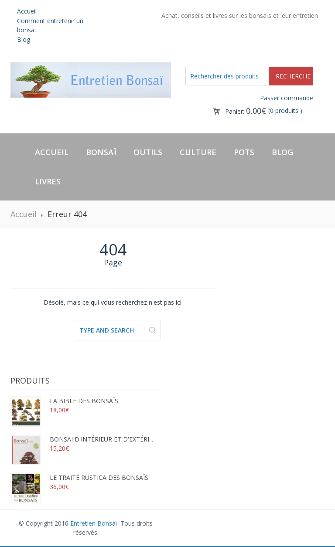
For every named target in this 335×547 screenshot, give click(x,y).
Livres (48, 181)
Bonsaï (101, 152)
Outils (147, 152)
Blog (23, 39)
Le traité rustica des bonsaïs (79, 477)
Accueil (27, 11)
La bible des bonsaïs (64, 400)
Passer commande (286, 98)
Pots (244, 152)
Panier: (245, 111)
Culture (198, 152)
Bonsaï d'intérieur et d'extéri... (81, 439)
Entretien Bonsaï (93, 523)
